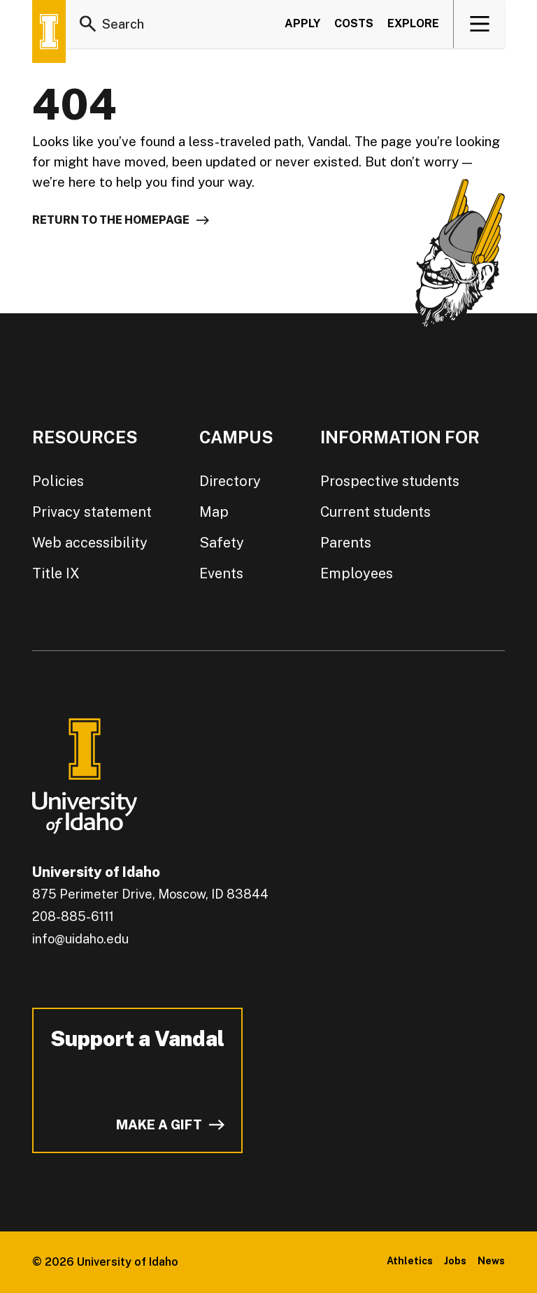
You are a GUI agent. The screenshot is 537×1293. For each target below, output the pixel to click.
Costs (353, 23)
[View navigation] (480, 24)
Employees (356, 573)
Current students (375, 511)
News (491, 1260)
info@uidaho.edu (80, 938)
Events (221, 573)
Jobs (455, 1260)
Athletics (410, 1260)
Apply (302, 23)
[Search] (88, 23)
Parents (345, 542)
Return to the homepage (110, 220)
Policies (58, 481)
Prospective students (389, 481)
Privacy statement (92, 511)
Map (214, 511)
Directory (230, 481)
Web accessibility (90, 542)
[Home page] (49, 31)
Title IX (56, 573)
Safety (221, 542)
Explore (413, 23)
